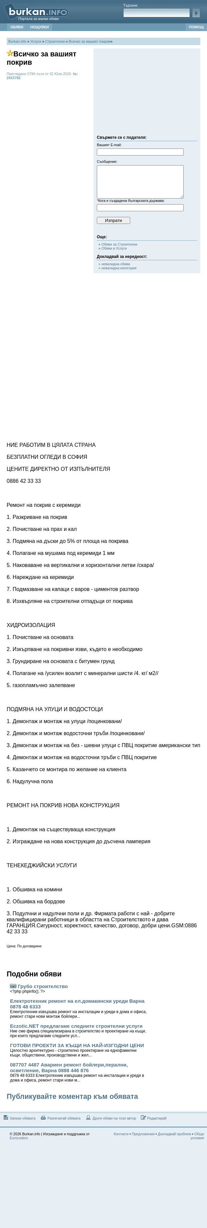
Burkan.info (17, 41)
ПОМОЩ (196, 27)
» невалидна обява (114, 264)
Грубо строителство (39, 988)
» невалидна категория (117, 268)
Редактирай (154, 1117)
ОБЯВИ (16, 27)
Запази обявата (18, 1117)
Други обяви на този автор (110, 1117)
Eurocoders (19, 1138)
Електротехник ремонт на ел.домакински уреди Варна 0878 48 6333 (78, 1008)
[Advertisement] (147, 93)
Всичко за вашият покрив (90, 41)
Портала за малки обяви (38, 19)
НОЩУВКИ (39, 27)
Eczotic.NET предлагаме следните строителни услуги (78, 1030)
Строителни (55, 41)
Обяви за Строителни (117, 244)
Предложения (143, 1134)
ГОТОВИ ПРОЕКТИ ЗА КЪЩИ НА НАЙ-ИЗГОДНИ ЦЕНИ (77, 1049)
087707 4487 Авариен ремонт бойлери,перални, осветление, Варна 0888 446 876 (77, 1072)
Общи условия (197, 1136)
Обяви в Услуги (112, 248)
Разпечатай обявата (60, 1117)
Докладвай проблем (174, 1134)
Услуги (35, 41)
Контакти (121, 1134)
